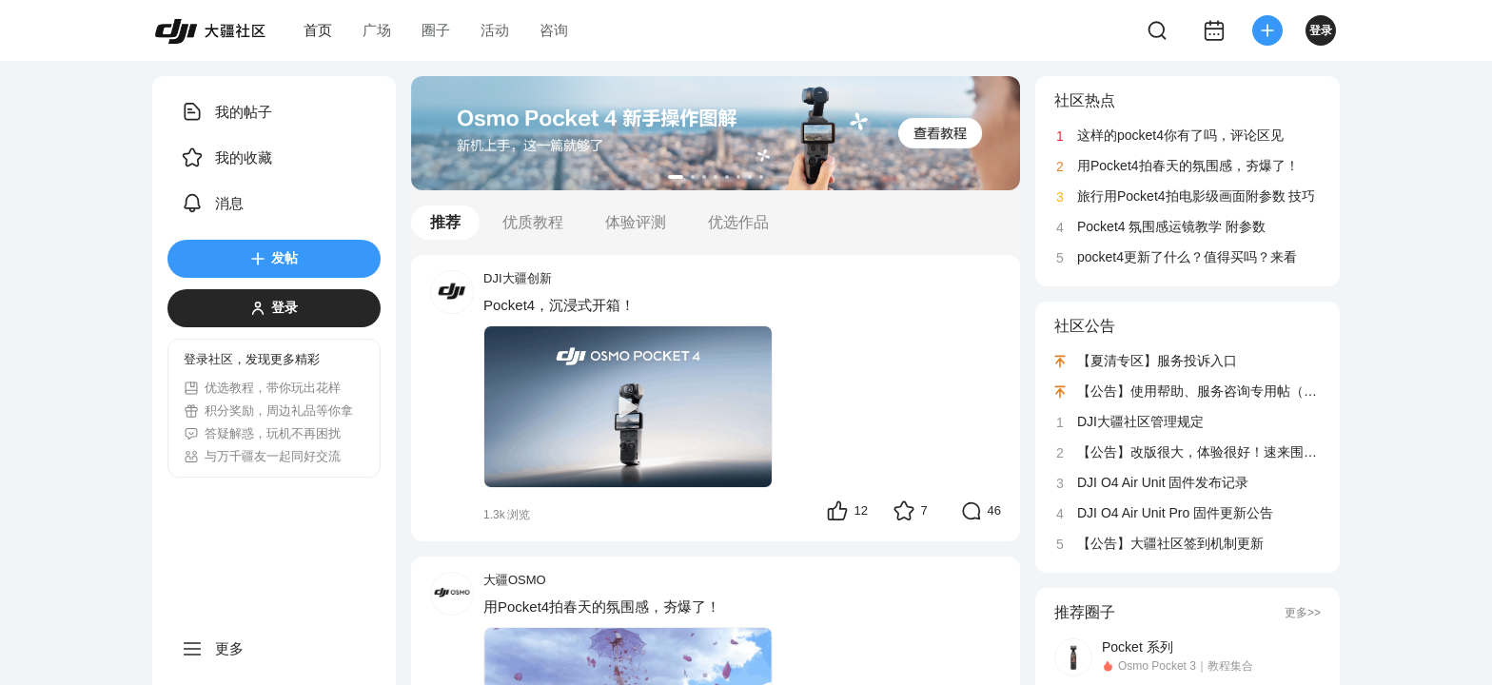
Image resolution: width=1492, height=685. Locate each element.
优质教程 (532, 222)
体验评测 (635, 222)
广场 (377, 30)
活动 (495, 30)
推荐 (445, 222)
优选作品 (738, 222)
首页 (318, 30)
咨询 (554, 30)
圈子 (436, 30)
